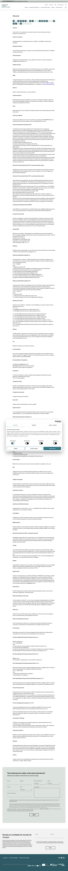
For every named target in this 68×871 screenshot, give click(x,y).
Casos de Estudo (60, 4)
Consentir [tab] (15, 425)
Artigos (52, 7)
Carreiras (46, 4)
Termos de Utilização (13, 857)
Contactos (51, 4)
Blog (55, 4)
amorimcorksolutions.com (7, 1)
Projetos (26, 7)
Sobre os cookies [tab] (53, 425)
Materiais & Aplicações (34, 7)
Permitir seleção (34, 448)
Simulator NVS (59, 7)
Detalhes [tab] (34, 425)
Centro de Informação (45, 7)
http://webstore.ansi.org (49, 84)
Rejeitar (15, 448)
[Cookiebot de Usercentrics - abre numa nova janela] (55, 421)
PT (65, 4)
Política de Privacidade (44, 808)
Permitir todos (52, 448)
